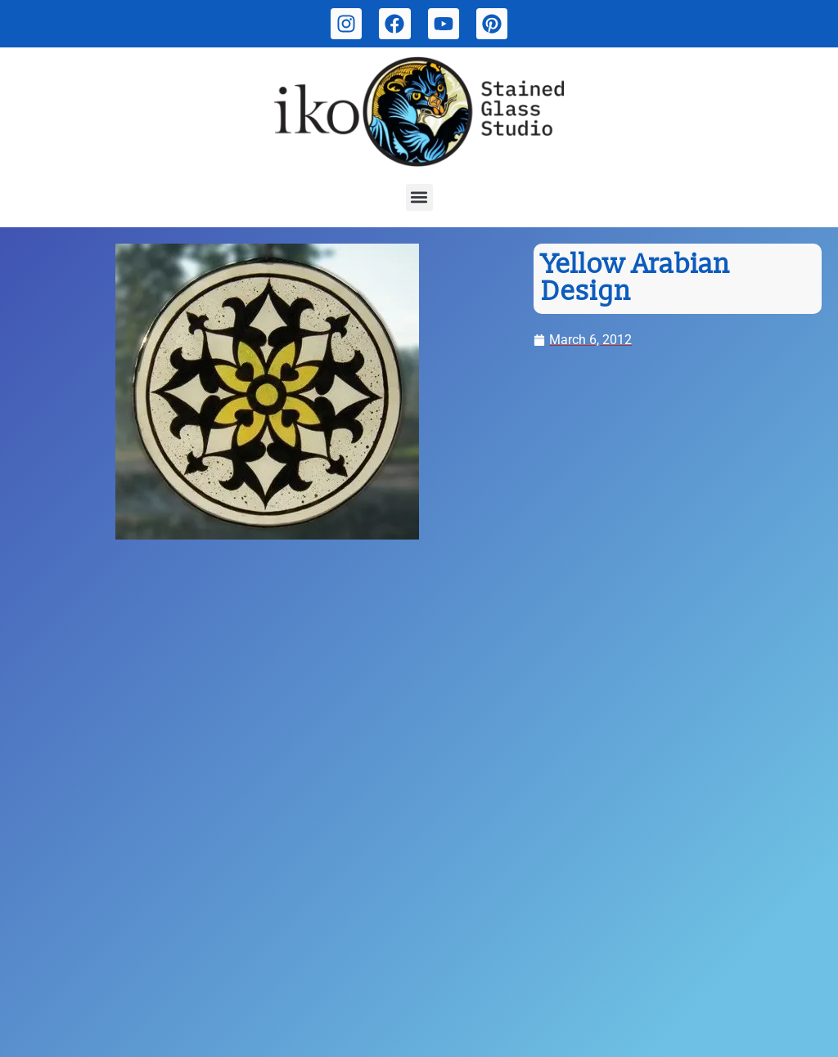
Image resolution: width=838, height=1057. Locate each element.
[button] (419, 197)
